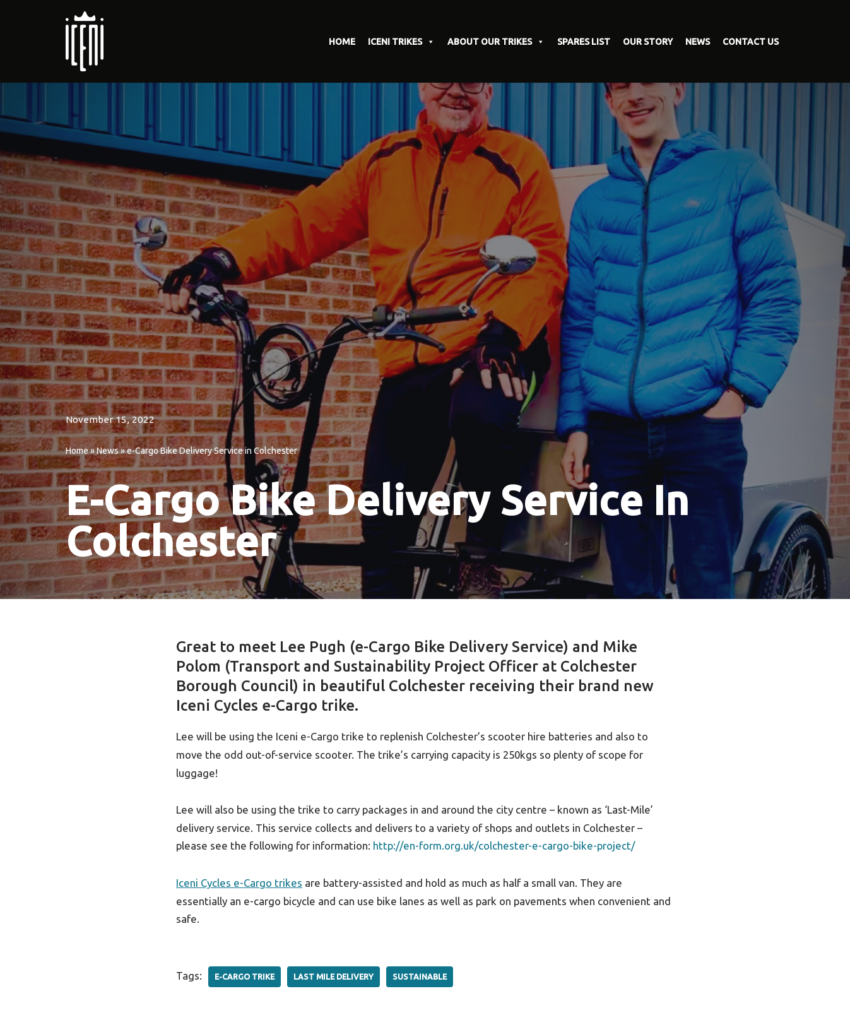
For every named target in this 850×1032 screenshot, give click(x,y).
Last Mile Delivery (333, 977)
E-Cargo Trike (244, 977)
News (108, 451)
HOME (342, 42)
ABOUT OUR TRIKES (496, 42)
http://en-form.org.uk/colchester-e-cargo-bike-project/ (507, 847)
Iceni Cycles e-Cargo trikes (239, 884)
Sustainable (420, 977)
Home (77, 451)
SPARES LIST (583, 42)
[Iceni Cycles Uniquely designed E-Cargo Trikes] (88, 41)
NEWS (697, 42)
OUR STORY (648, 42)
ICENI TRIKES (401, 42)
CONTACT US (751, 42)
